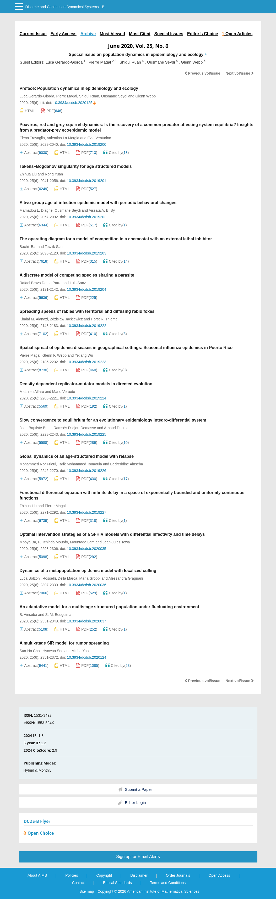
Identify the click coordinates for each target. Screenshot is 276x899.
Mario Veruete (63, 391)
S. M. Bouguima (58, 614)
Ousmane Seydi (114, 96)
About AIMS (37, 875)
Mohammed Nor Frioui (38, 464)
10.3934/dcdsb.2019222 (86, 326)
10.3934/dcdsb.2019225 (86, 434)
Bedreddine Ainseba (126, 464)
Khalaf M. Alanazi (34, 319)
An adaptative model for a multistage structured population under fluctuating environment (109, 607)
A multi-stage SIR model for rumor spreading (64, 643)
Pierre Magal (66, 96)
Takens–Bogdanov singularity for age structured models (76, 166)
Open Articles (237, 34)
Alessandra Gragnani (126, 578)
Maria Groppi (90, 578)
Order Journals (178, 875)
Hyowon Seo (52, 651)
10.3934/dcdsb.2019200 (86, 144)
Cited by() (116, 152)
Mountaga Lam (82, 542)
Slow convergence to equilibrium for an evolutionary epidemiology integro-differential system (113, 420)
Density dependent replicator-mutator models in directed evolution (86, 384)
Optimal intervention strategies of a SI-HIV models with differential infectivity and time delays (112, 534)
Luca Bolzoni (30, 578)
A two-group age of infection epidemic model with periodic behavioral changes (98, 202)
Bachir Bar (28, 247)
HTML (27, 110)
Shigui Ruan (89, 96)
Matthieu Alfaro (32, 391)
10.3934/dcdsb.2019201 (86, 181)
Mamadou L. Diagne (36, 210)
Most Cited (139, 34)
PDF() (51, 110)
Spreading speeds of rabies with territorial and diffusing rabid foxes (87, 311)
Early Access (64, 34)
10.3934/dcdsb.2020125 (74, 103)
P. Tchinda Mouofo (53, 542)
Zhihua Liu (28, 174)
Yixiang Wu (84, 355)
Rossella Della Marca (59, 578)
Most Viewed (112, 34)
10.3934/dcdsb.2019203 (86, 253)
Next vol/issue (239, 73)
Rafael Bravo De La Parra (41, 283)
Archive (88, 34)
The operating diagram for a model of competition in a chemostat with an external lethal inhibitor (116, 239)
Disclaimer (138, 875)
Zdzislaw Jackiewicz (66, 319)
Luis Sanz (78, 283)
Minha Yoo (80, 651)
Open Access (219, 875)
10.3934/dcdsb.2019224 (86, 398)
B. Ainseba (28, 614)
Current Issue (33, 34)
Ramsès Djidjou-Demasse (74, 428)
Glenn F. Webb (54, 355)
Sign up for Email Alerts (138, 856)
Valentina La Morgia (63, 138)
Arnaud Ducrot (116, 428)
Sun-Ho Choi (30, 651)
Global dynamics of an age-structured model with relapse (77, 456)
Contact (78, 883)
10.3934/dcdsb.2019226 (86, 471)
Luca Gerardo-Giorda (37, 96)
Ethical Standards (117, 883)
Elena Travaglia (32, 138)
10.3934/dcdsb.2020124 (86, 657)
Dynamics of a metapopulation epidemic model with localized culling (88, 570)
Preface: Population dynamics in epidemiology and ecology (79, 88)
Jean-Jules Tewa (116, 542)
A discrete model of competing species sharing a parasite (77, 275)
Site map (86, 891)
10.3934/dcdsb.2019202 (86, 217)
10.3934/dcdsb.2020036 (86, 585)
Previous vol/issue (202, 73)
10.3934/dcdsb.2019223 (86, 362)
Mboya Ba (28, 542)
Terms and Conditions (168, 883)
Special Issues (168, 34)
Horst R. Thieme (104, 319)
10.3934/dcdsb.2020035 (86, 549)
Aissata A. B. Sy (102, 210)
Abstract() (34, 152)
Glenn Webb (146, 96)
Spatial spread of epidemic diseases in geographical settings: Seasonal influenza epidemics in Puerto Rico (126, 347)
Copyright (104, 875)
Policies (71, 875)
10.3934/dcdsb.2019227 (86, 512)
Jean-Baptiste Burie (36, 428)
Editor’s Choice (202, 34)
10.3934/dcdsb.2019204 (86, 289)
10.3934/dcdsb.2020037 (86, 621)
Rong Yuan (54, 174)
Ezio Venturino (99, 138)
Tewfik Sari (54, 247)
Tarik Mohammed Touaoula (80, 464)
